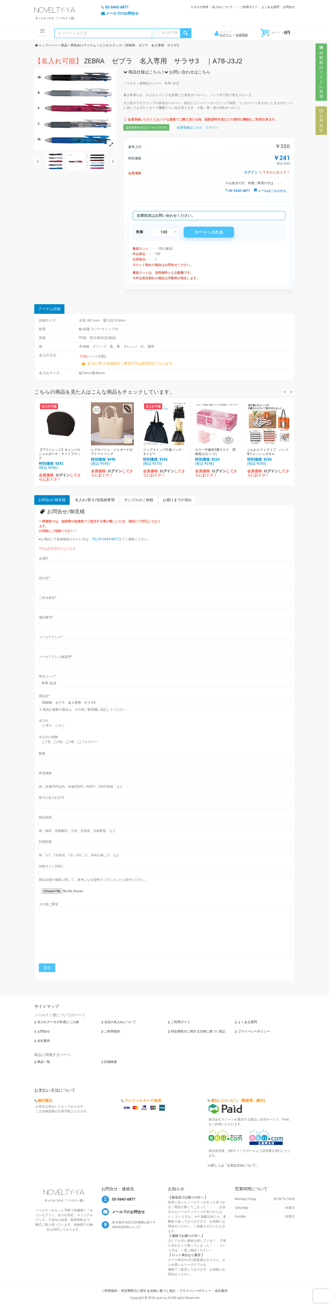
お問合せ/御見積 (52, 500)
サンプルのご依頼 (138, 500)
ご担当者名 (47, 597)
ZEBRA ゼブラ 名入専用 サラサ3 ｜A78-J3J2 (138, 61)
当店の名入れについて (120, 1022)
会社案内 (43, 1041)
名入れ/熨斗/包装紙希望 (95, 500)
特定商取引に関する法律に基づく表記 (198, 1031)
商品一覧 (43, 1062)
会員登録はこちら (189, 127)
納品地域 (45, 817)
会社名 (44, 578)
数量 (42, 753)
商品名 (44, 696)
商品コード (47, 676)
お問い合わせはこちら (187, 72)
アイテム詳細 (49, 309)
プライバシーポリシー (254, 1031)
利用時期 (45, 842)
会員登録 (242, 35)
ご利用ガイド (249, 7)
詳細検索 (110, 1062)
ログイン (226, 35)
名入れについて (222, 7)
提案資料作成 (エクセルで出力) (146, 127)
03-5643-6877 (238, 191)
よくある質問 (270, 7)
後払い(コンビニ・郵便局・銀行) (238, 1100)
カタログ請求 (199, 7)
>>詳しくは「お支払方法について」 (233, 1165)
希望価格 (45, 773)
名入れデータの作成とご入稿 (58, 1022)
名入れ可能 (170, 32)
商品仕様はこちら (142, 72)
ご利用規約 (112, 1031)
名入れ (43, 720)
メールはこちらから (270, 191)
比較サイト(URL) (51, 866)
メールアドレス (51, 637)
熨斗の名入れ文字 (51, 797)
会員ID (43, 558)
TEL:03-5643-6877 (105, 539)
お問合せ (289, 7)
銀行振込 (45, 1100)
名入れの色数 (48, 737)
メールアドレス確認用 (55, 656)
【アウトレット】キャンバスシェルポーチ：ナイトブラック (59, 454)
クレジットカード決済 (143, 1100)
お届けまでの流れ (177, 500)
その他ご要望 (48, 904)
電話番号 (46, 617)
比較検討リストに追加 (321, 72)
